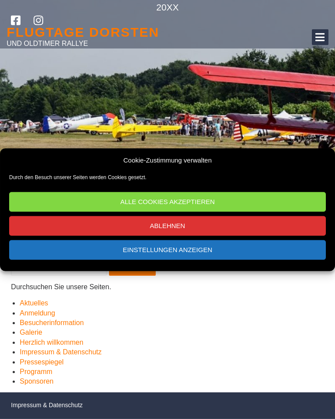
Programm (36, 371)
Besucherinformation (52, 322)
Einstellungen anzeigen (167, 249)
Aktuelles (34, 303)
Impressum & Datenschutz (61, 352)
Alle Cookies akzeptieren (167, 201)
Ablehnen (167, 225)
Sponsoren (36, 381)
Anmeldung (37, 313)
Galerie (31, 332)
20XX (167, 7)
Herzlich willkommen (51, 342)
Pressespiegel (42, 362)
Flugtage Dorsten (83, 32)
